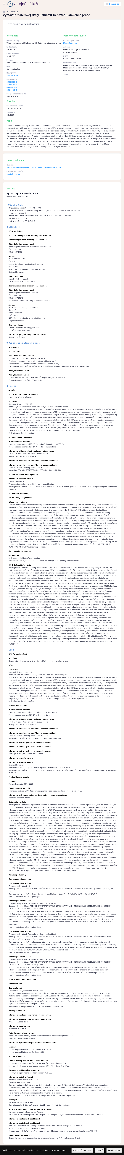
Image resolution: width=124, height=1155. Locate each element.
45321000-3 (12, 82)
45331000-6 (12, 87)
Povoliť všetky (114, 1150)
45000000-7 (12, 76)
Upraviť (100, 1150)
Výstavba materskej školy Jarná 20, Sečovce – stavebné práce (34, 167)
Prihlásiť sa (114, 4)
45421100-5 (12, 85)
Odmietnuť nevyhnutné (82, 1150)
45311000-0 (12, 90)
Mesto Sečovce (70, 43)
